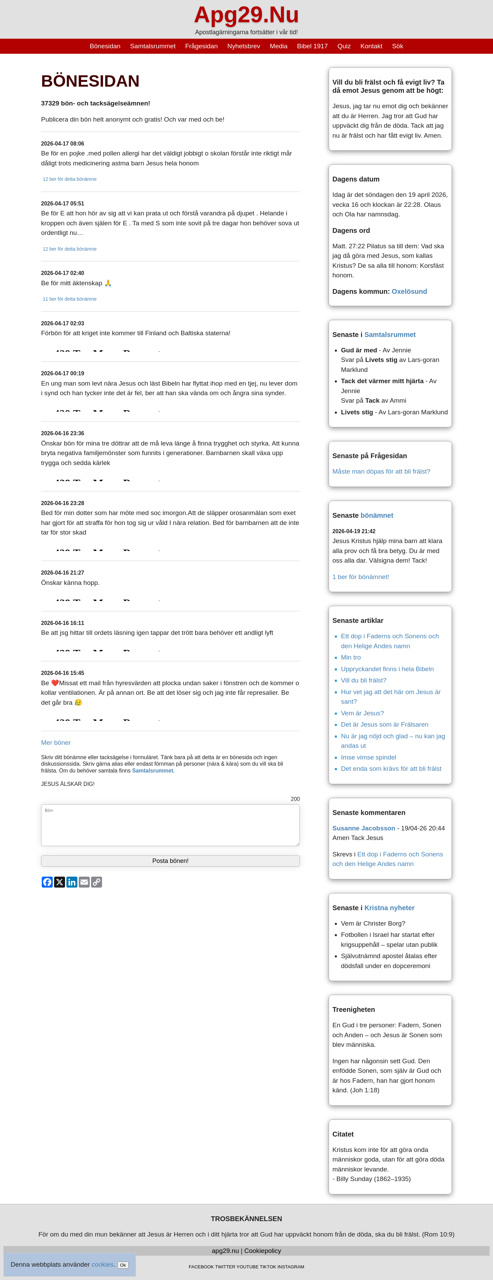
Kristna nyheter (389, 908)
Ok (123, 1265)
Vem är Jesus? (362, 713)
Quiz (344, 46)
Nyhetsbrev (243, 46)
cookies (103, 1264)
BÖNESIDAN (90, 81)
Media (279, 46)
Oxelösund (409, 291)
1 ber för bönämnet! (360, 576)
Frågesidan (201, 46)
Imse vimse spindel (368, 757)
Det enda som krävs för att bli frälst (391, 768)
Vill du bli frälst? (364, 680)
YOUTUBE (247, 1266)
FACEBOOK (201, 1266)
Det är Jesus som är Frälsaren (385, 724)
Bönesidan (105, 46)
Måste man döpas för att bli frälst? (381, 471)
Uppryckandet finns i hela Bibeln (387, 669)
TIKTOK (268, 1266)
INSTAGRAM (290, 1266)
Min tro (351, 657)
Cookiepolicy (262, 1250)
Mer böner (56, 742)
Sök (397, 46)
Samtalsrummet (153, 46)
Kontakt (371, 46)
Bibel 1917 (312, 46)
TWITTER (225, 1266)
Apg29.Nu (246, 14)
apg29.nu (225, 1250)
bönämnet (377, 515)
